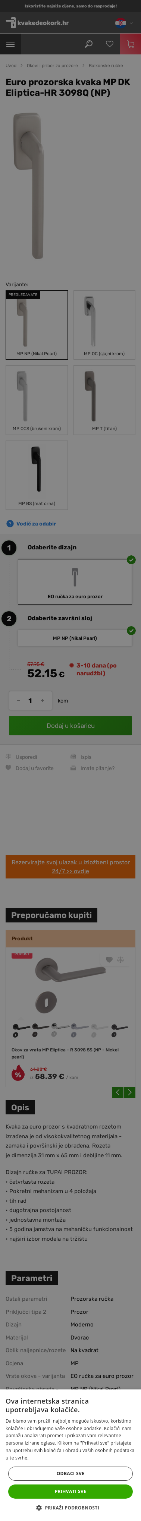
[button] (70, 1507)
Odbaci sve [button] (71, 1473)
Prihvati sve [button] (71, 1491)
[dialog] (70, 760)
